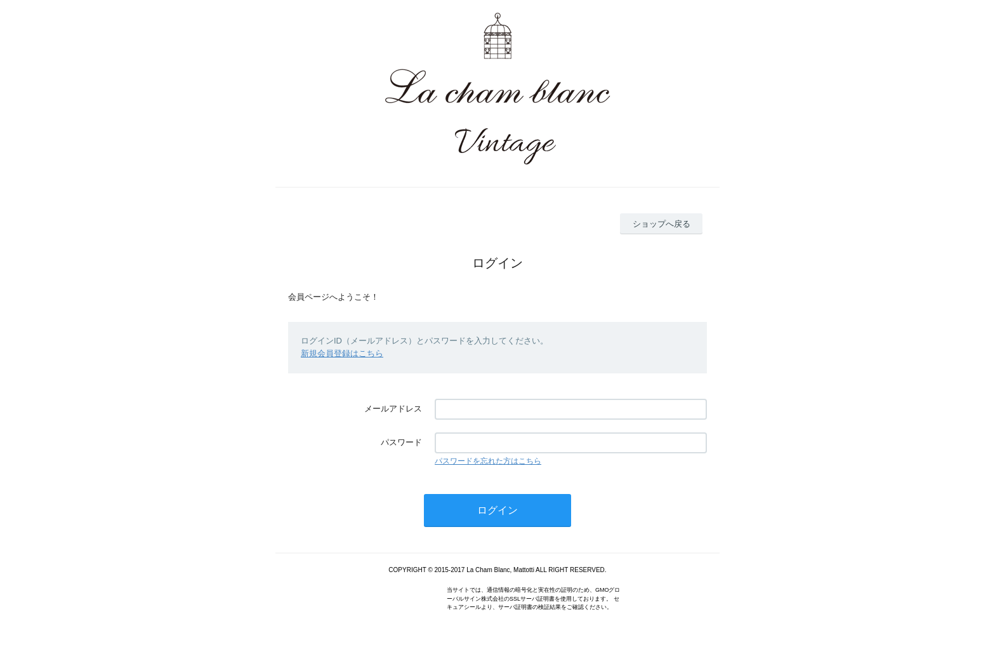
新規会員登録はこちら (342, 353)
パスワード (401, 442)
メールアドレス (393, 408)
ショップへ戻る (661, 224)
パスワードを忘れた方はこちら (488, 461)
